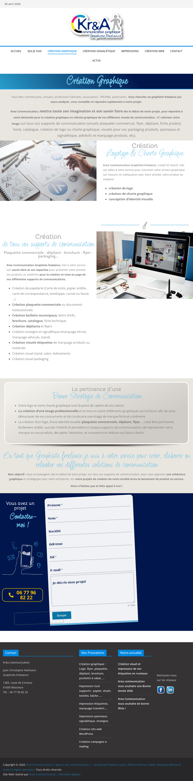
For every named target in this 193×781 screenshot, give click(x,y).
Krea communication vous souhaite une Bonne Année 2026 (134, 685)
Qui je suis (35, 51)
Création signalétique (99, 51)
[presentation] (36, 624)
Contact (176, 51)
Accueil (16, 51)
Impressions (130, 51)
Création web (154, 51)
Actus (96, 60)
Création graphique (62, 51)
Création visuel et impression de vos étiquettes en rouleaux (133, 668)
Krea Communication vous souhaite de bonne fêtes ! (133, 703)
